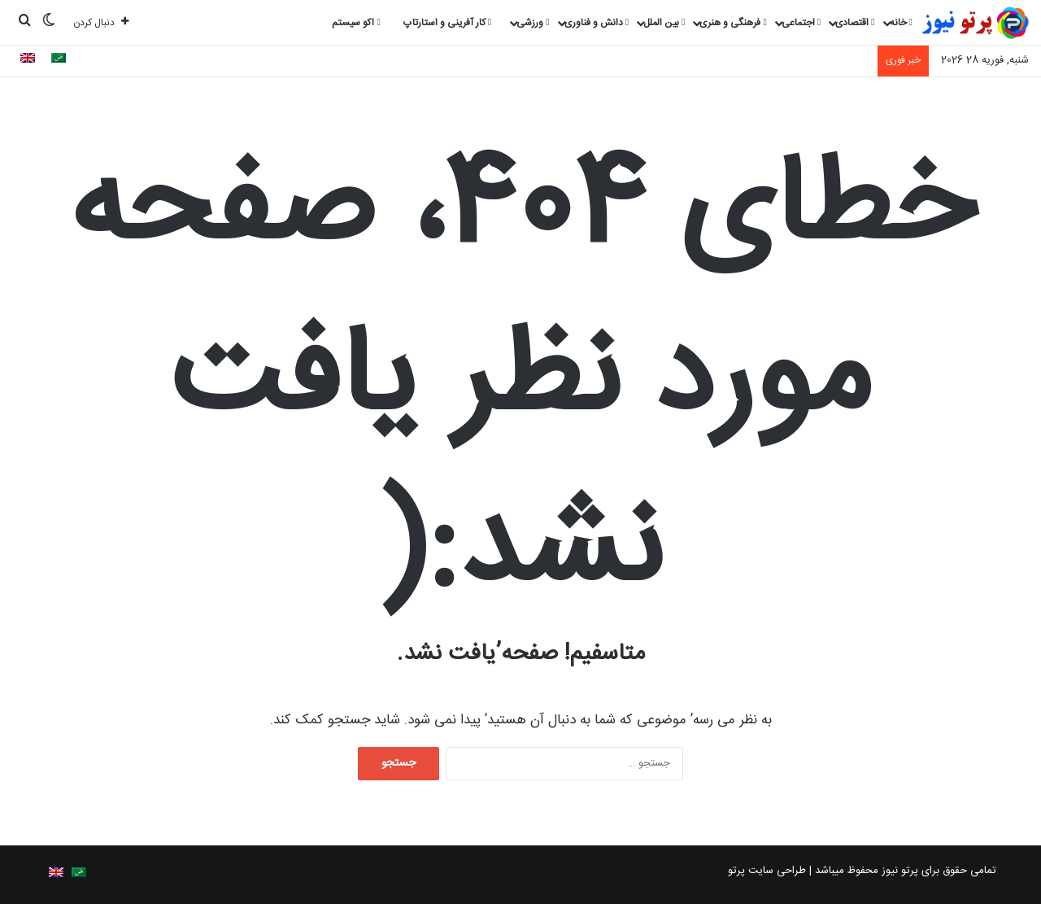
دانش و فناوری (596, 23)
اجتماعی (801, 23)
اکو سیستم (356, 23)
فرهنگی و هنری (732, 23)
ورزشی (532, 23)
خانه (901, 23)
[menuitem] (58, 60)
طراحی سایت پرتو (767, 871)
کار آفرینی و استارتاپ (447, 23)
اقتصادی (854, 23)
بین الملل (664, 23)
